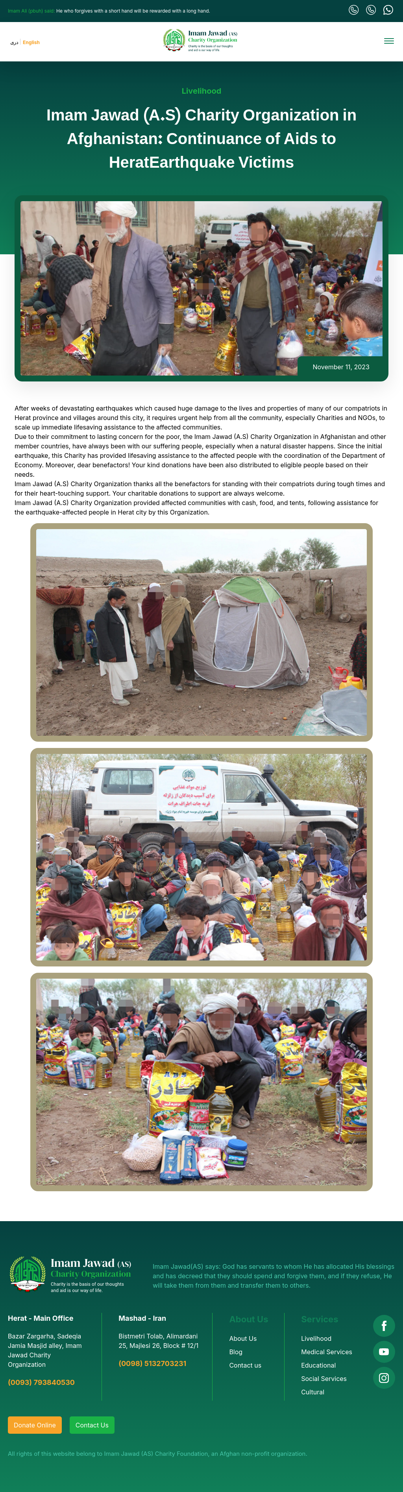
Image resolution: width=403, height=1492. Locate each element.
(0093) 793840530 (41, 1382)
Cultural (312, 1392)
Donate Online (35, 1425)
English (31, 42)
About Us (243, 1338)
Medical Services (326, 1352)
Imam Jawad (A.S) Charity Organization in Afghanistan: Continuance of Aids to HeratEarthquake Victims (201, 140)
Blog (235, 1352)
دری (14, 42)
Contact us (245, 1365)
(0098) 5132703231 (152, 1363)
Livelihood (202, 91)
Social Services (324, 1379)
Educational (318, 1365)
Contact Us (92, 1425)
